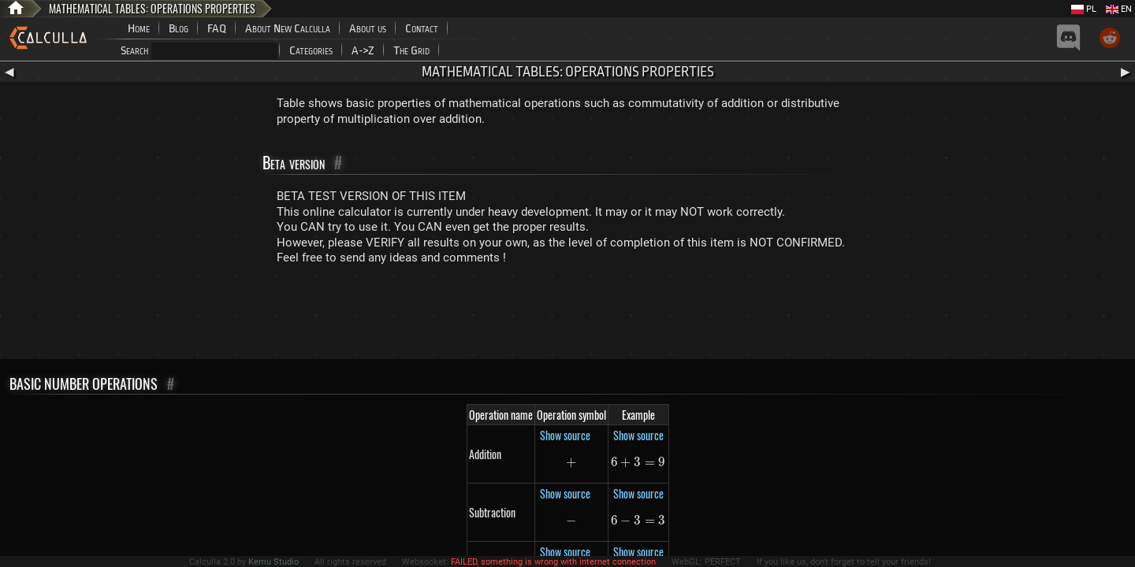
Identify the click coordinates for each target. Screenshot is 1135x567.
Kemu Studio (273, 562)
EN (1119, 9)
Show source (565, 435)
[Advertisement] (567, 315)
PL (1083, 9)
